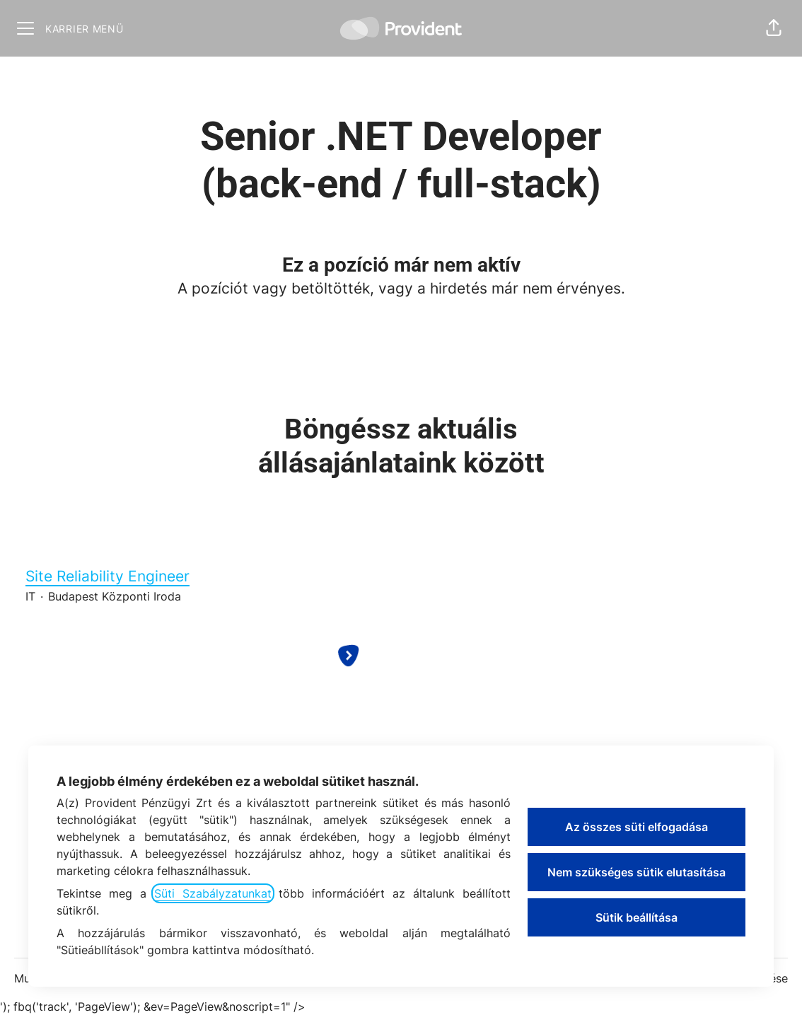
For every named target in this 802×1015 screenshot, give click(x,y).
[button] (774, 28)
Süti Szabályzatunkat (213, 893)
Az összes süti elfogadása (636, 827)
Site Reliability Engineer (401, 576)
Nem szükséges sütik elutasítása (636, 872)
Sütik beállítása (636, 917)
